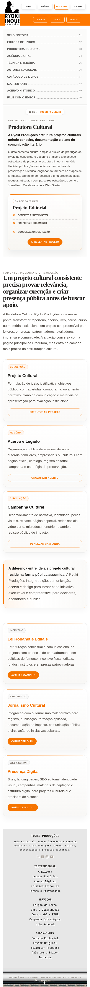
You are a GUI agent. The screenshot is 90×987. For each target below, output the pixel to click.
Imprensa (45, 957)
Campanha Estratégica (45, 919)
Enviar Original (45, 943)
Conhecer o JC (22, 741)
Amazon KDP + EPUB (45, 914)
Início (31, 112)
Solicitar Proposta (45, 948)
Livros (57, 19)
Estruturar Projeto (44, 412)
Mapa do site (75, 977)
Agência (45, 6)
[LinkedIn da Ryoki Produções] (38, 857)
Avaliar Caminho (23, 675)
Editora (78, 6)
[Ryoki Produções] (12, 13)
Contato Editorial (45, 938)
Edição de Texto (45, 905)
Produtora (61, 6)
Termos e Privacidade (45, 891)
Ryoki (28, 6)
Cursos (73, 19)
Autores (40, 19)
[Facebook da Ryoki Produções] (42, 857)
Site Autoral (45, 924)
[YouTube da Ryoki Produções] (51, 857)
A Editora (45, 871)
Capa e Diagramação (45, 910)
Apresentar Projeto (45, 242)
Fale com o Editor (45, 952)
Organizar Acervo (45, 478)
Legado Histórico (45, 876)
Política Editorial (45, 886)
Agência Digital (22, 807)
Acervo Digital (45, 881)
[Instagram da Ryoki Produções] (47, 857)
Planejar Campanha (45, 543)
